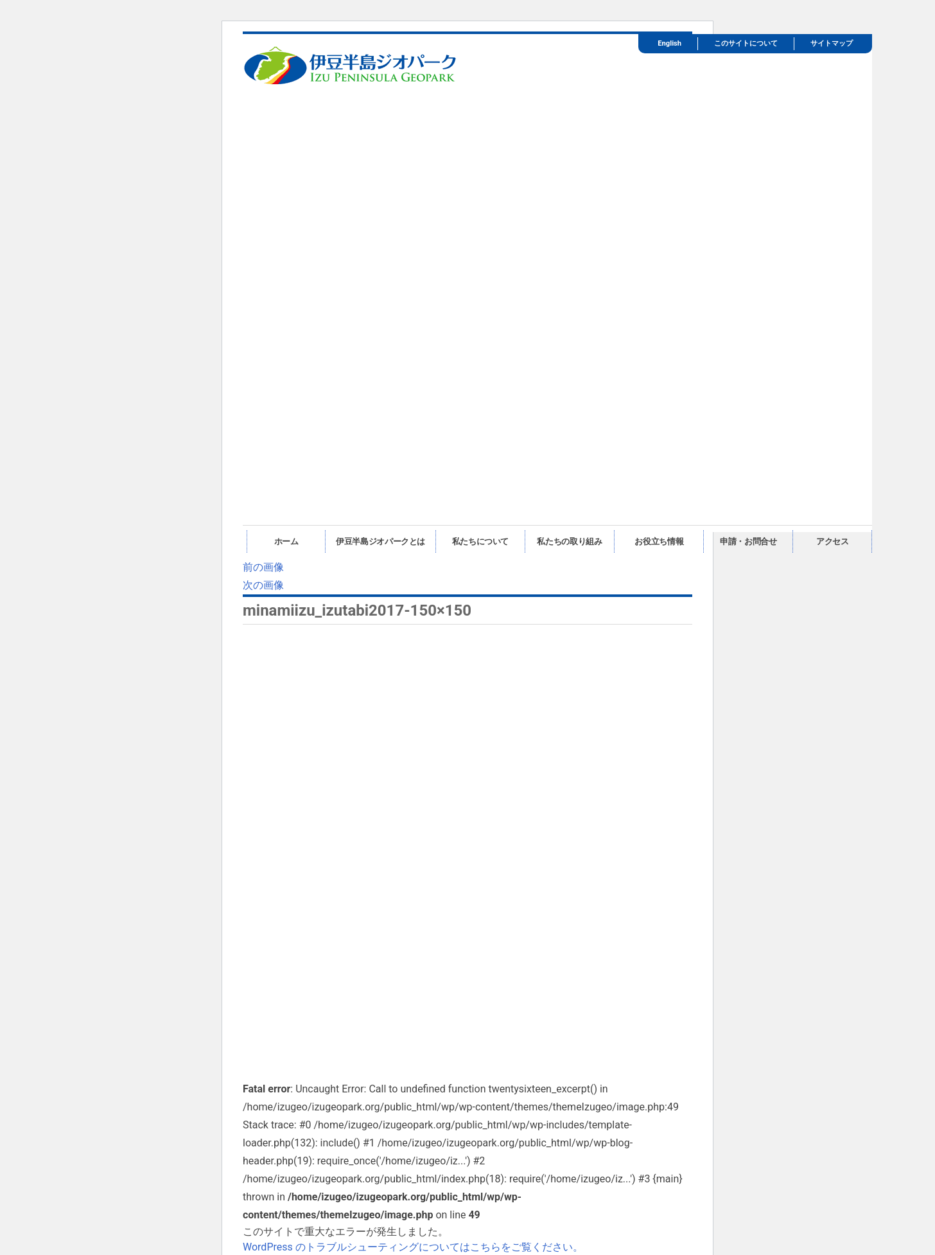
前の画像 (263, 567)
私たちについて (480, 541)
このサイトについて (746, 43)
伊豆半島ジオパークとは (380, 541)
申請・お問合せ (748, 541)
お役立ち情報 (658, 541)
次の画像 (263, 585)
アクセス (832, 541)
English (669, 43)
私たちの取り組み (569, 541)
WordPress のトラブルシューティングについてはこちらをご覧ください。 (413, 1247)
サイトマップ (831, 43)
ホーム (286, 541)
